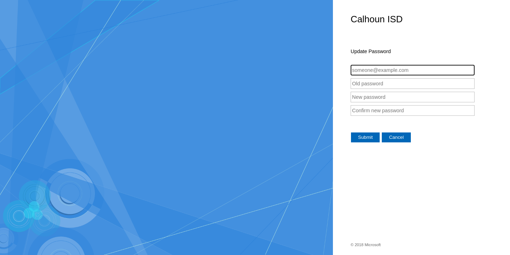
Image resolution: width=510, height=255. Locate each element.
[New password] (413, 97)
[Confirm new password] (413, 110)
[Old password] (413, 83)
